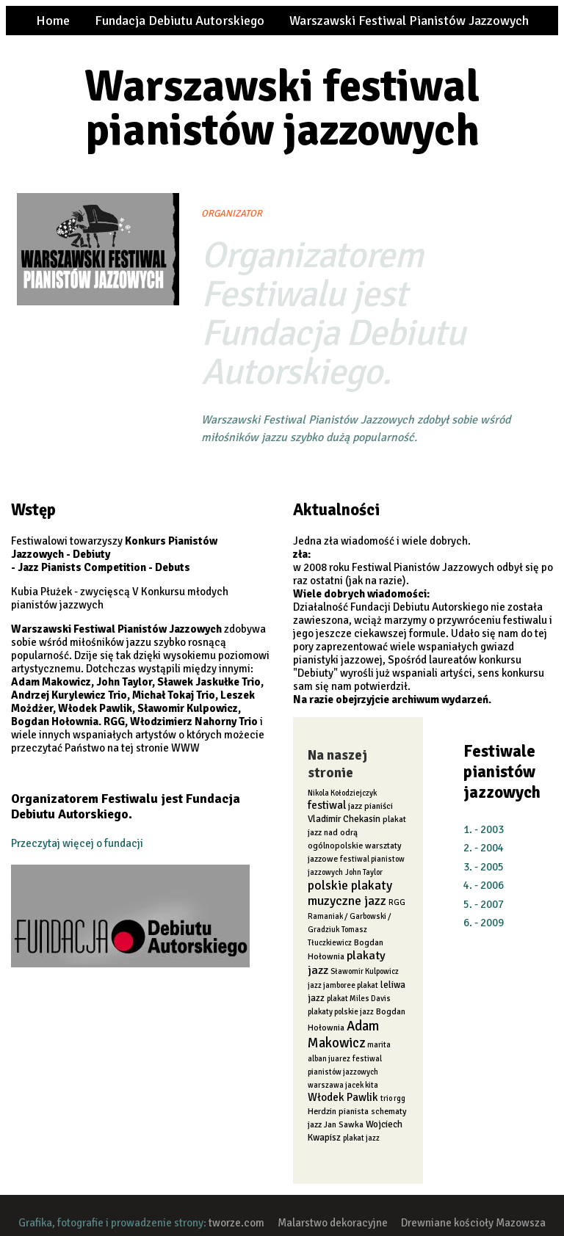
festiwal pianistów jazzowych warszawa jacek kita (345, 1072)
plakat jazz (361, 1138)
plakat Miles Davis (359, 998)
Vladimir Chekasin (344, 819)
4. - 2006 (483, 885)
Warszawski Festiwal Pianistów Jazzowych (409, 20)
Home (53, 20)
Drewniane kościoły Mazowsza (473, 1222)
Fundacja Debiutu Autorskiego (179, 20)
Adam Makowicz (343, 1034)
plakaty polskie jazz (341, 1012)
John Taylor (364, 872)
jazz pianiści (370, 806)
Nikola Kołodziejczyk (342, 793)
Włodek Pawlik (343, 1097)
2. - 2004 (483, 847)
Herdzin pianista (338, 1111)
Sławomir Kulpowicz (364, 971)
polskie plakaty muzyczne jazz (350, 893)
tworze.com (236, 1222)
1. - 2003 (483, 829)
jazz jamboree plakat (343, 985)
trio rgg (392, 1098)
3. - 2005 (483, 866)
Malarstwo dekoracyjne (333, 1222)
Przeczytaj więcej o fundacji (77, 843)
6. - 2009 (483, 922)
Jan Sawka (344, 1124)
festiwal (327, 805)
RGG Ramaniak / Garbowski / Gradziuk (356, 916)
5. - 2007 (483, 904)
